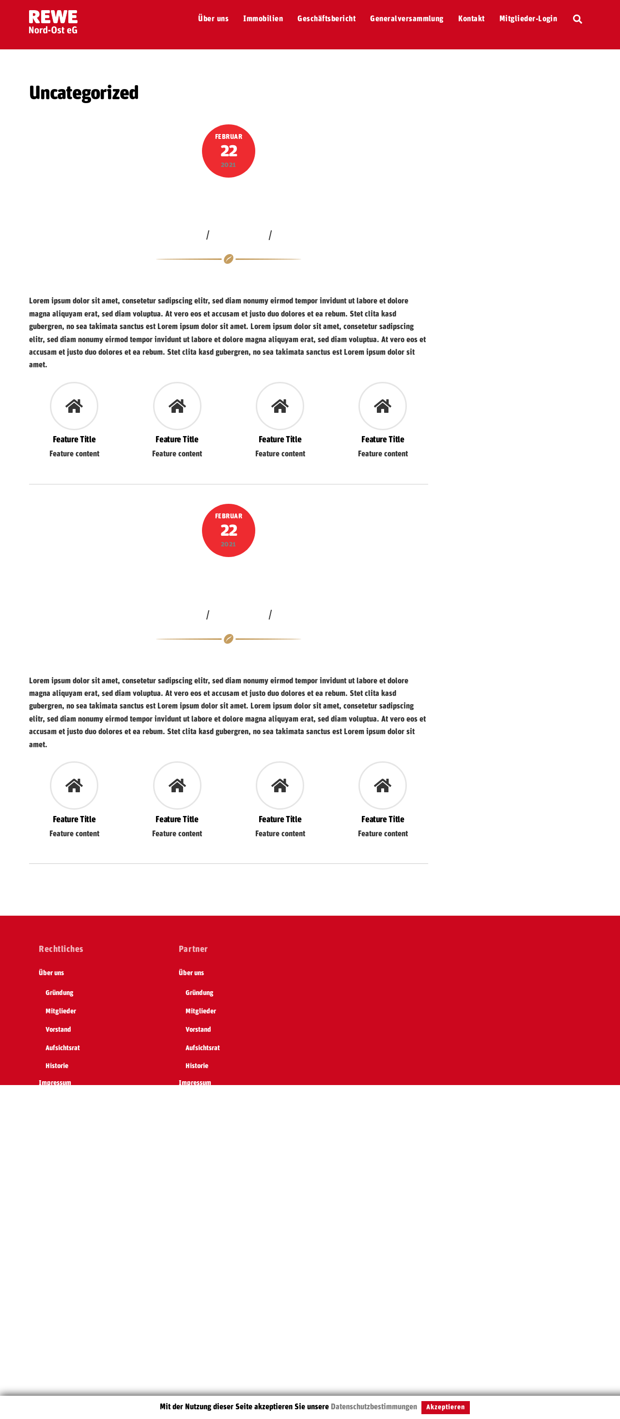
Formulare (53, 1266)
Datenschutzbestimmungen (374, 1407)
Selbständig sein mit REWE (77, 1211)
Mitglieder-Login (528, 19)
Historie (57, 1066)
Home (47, 1101)
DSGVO (49, 1285)
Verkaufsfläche (229, 199)
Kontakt (471, 19)
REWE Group (56, 1120)
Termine (50, 1193)
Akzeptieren (445, 1407)
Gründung (60, 993)
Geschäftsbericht (326, 19)
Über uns (213, 19)
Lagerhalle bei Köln (228, 579)
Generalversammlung (407, 19)
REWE (47, 1175)
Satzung (50, 1230)
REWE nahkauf (59, 1248)
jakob (193, 235)
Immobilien (263, 19)
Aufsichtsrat (63, 1048)
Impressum (55, 1083)
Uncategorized (239, 234)
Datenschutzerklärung (70, 1138)
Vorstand (58, 1030)
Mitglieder (61, 1011)
